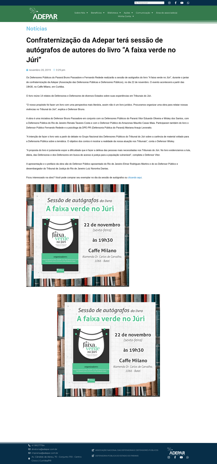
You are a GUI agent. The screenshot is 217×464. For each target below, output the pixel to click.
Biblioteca (114, 13)
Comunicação (144, 13)
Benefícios (97, 13)
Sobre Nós (81, 13)
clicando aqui (135, 177)
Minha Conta (126, 16)
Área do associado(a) (166, 12)
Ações (128, 13)
